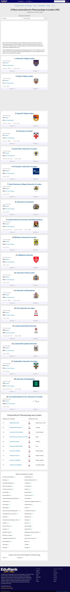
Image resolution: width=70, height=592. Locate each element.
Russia (54, 581)
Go (45, 18)
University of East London (24, 273)
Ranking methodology (7, 588)
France (55, 570)
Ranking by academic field (24, 15)
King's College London (24, 76)
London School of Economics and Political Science (24, 220)
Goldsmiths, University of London (24, 361)
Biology (16, 5)
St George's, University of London (24, 166)
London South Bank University (24, 326)
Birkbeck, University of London (24, 237)
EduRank (41, 12)
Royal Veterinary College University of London (24, 184)
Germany (55, 572)
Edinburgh (38, 577)
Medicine (22, 5)
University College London (24, 58)
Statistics (12, 71)
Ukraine (55, 577)
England (48, 5)
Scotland (38, 572)
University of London (24, 131)
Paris (37, 579)
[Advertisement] (12, 32)
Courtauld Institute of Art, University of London (24, 397)
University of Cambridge (16, 464)
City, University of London (24, 308)
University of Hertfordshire (16, 432)
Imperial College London (24, 113)
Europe (34, 5)
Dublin (37, 581)
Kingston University (14, 422)
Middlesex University (24, 255)
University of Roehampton (24, 379)
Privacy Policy (66, 591)
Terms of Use (59, 591)
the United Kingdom (9, 65)
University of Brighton (15, 460)
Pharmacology (28, 5)
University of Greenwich (24, 202)
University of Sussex (15, 455)
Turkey (55, 579)
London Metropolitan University (24, 344)
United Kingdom (41, 5)
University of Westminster (24, 290)
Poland (55, 574)
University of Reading (15, 450)
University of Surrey (14, 441)
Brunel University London (16, 427)
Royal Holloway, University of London (19, 436)
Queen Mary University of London (24, 149)
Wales (37, 574)
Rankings (36, 71)
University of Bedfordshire (16, 446)
